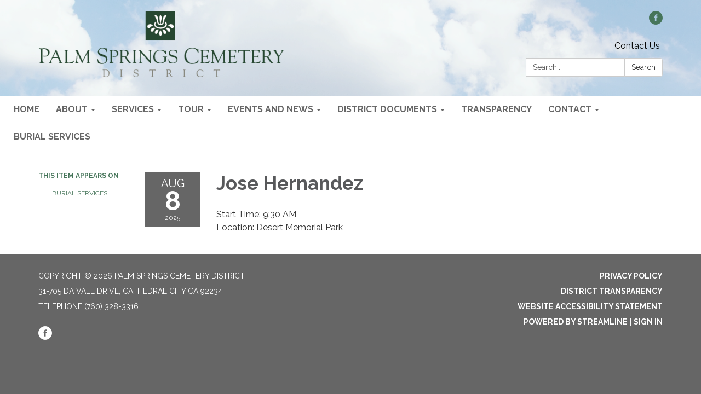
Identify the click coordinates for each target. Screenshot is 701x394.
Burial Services (79, 193)
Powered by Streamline (576, 321)
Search (643, 67)
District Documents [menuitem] (387, 109)
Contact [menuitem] (569, 109)
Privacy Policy (631, 275)
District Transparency (612, 291)
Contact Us (637, 45)
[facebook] (656, 21)
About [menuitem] (72, 109)
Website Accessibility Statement (590, 306)
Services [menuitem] (133, 109)
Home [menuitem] (26, 109)
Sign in (648, 321)
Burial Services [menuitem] (52, 136)
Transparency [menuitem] (496, 109)
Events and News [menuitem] (270, 109)
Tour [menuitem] (191, 109)
